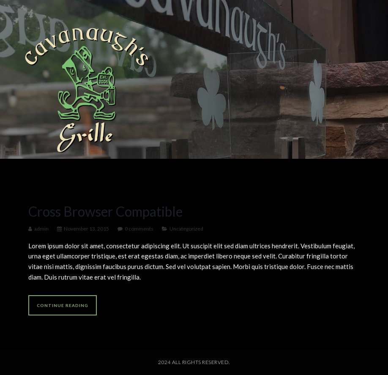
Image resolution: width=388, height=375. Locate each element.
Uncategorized (186, 229)
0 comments (139, 229)
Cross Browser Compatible (105, 211)
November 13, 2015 (86, 229)
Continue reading (62, 305)
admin (41, 229)
